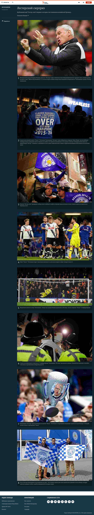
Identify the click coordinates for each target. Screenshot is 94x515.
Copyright (26, 509)
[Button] (6, 21)
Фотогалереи (6, 7)
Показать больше (23, 15)
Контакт (4, 509)
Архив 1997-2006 (6, 506)
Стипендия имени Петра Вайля (10, 503)
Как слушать (27, 501)
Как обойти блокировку (30, 503)
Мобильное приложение (8, 501)
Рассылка (26, 506)
